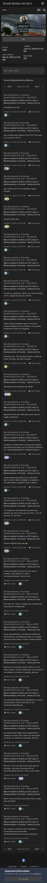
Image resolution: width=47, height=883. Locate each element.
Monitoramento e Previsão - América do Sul (22, 103)
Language (13, 866)
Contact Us (34, 866)
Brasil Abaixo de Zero (17, 3)
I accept (23, 879)
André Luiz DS (24, 100)
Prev (10, 87)
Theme (24, 866)
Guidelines (37, 874)
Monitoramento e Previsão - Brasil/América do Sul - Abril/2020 (20, 96)
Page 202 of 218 (23, 87)
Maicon (7, 100)
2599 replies (35, 112)
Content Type (12, 71)
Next (37, 87)
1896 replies (10, 584)
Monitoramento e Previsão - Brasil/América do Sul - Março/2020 (21, 559)
